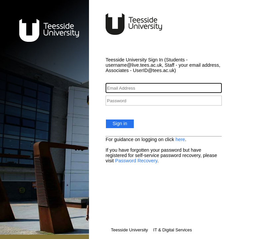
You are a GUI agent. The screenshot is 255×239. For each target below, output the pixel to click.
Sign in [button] (120, 123)
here (180, 139)
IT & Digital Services (172, 229)
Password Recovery (136, 160)
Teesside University (129, 229)
